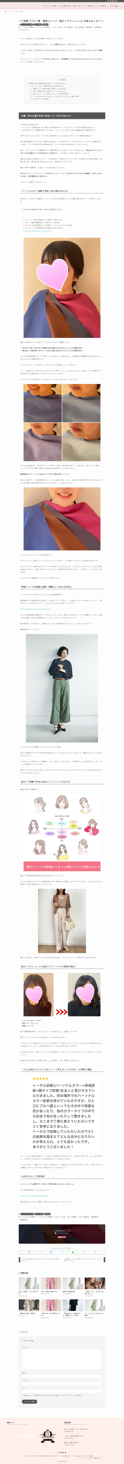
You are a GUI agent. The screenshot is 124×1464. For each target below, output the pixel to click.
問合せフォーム (69, 1456)
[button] (29, 1252)
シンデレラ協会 (88, 1456)
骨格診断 (45, 24)
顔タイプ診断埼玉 (68, 27)
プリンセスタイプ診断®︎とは (92, 1458)
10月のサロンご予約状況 (41, 99)
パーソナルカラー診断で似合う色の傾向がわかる (48, 86)
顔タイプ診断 (38, 24)
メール (25, 1380)
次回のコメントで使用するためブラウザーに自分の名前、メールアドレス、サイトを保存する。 (53, 1395)
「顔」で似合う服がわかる (90, 1437)
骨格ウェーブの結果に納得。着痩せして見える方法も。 (50, 88)
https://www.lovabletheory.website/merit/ (37, 231)
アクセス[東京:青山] (43, 1456)
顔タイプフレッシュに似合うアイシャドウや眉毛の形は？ (51, 94)
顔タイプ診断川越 (79, 27)
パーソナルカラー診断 (26, 24)
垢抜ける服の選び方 (90, 1444)
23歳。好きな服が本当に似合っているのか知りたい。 (49, 83)
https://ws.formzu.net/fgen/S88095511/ (34, 1196)
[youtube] (113, 1)
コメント (25, 1347)
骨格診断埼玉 (89, 27)
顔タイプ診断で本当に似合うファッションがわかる (49, 91)
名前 (24, 1373)
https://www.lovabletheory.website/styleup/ (35, 609)
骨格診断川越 (98, 27)
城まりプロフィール (57, 1456)
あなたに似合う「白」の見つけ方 (90, 1430)
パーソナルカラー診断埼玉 (28, 27)
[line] (110, 1)
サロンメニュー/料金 (30, 1456)
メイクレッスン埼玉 (57, 27)
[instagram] (108, 1)
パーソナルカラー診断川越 (43, 27)
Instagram (79, 1456)
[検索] (118, 1)
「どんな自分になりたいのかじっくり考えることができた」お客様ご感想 (56, 96)
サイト (24, 1388)
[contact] (115, 1)
